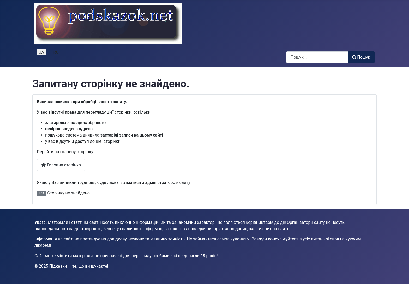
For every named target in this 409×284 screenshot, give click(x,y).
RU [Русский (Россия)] (56, 52)
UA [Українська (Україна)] (41, 52)
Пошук (361, 57)
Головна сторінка (61, 165)
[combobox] (317, 57)
